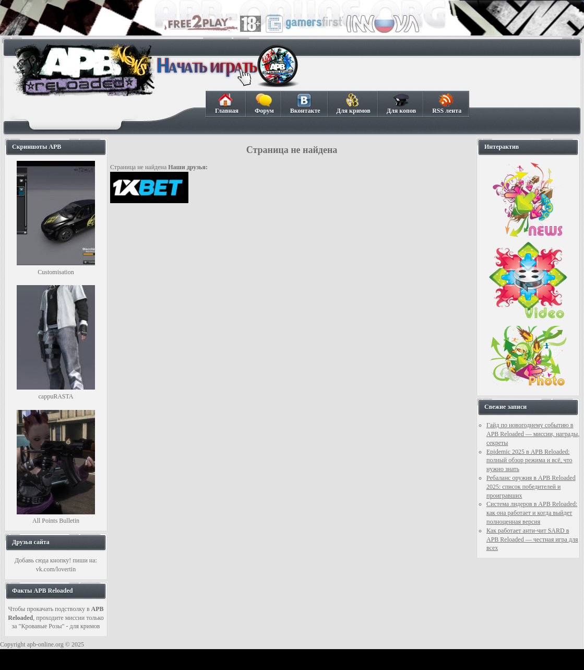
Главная (226, 103)
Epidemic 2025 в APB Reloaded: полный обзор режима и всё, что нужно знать (529, 460)
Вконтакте (305, 103)
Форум (264, 103)
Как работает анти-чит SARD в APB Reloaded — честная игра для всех (532, 539)
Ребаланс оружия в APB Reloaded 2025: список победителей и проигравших (531, 486)
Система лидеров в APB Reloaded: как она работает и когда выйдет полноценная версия (531, 512)
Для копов (401, 103)
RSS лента (446, 103)
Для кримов (353, 103)
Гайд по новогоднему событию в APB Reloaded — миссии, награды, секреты (532, 433)
